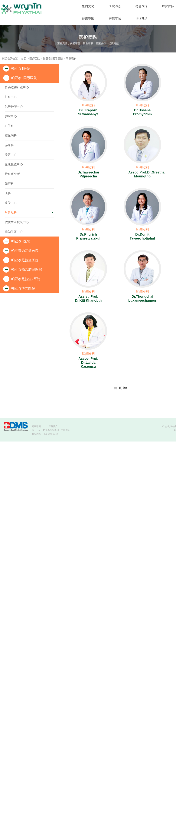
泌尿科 (9, 145)
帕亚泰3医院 (16, 241)
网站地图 (36, 426)
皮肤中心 (11, 202)
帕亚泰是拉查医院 (20, 260)
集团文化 (88, 6)
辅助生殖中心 (14, 231)
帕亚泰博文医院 (19, 288)
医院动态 (115, 6)
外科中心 (11, 97)
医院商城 (115, 18)
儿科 (8, 193)
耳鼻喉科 (71, 58)
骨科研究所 (12, 174)
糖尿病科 (11, 135)
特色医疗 (141, 6)
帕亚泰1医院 (16, 68)
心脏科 (9, 125)
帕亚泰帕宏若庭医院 (22, 270)
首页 (23, 58)
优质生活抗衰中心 (17, 222)
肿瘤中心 (11, 116)
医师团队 (34, 58)
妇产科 (9, 183)
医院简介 (53, 426)
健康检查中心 (14, 164)
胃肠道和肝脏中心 (17, 87)
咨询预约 (141, 18)
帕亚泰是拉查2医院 (21, 279)
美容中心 (11, 154)
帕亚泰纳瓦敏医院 (20, 251)
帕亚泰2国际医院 (53, 58)
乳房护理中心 (14, 106)
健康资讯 (88, 18)
